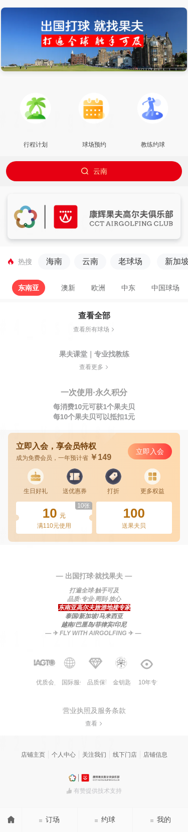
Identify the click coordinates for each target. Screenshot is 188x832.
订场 (49, 819)
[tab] (28, 288)
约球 (104, 819)
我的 (160, 819)
